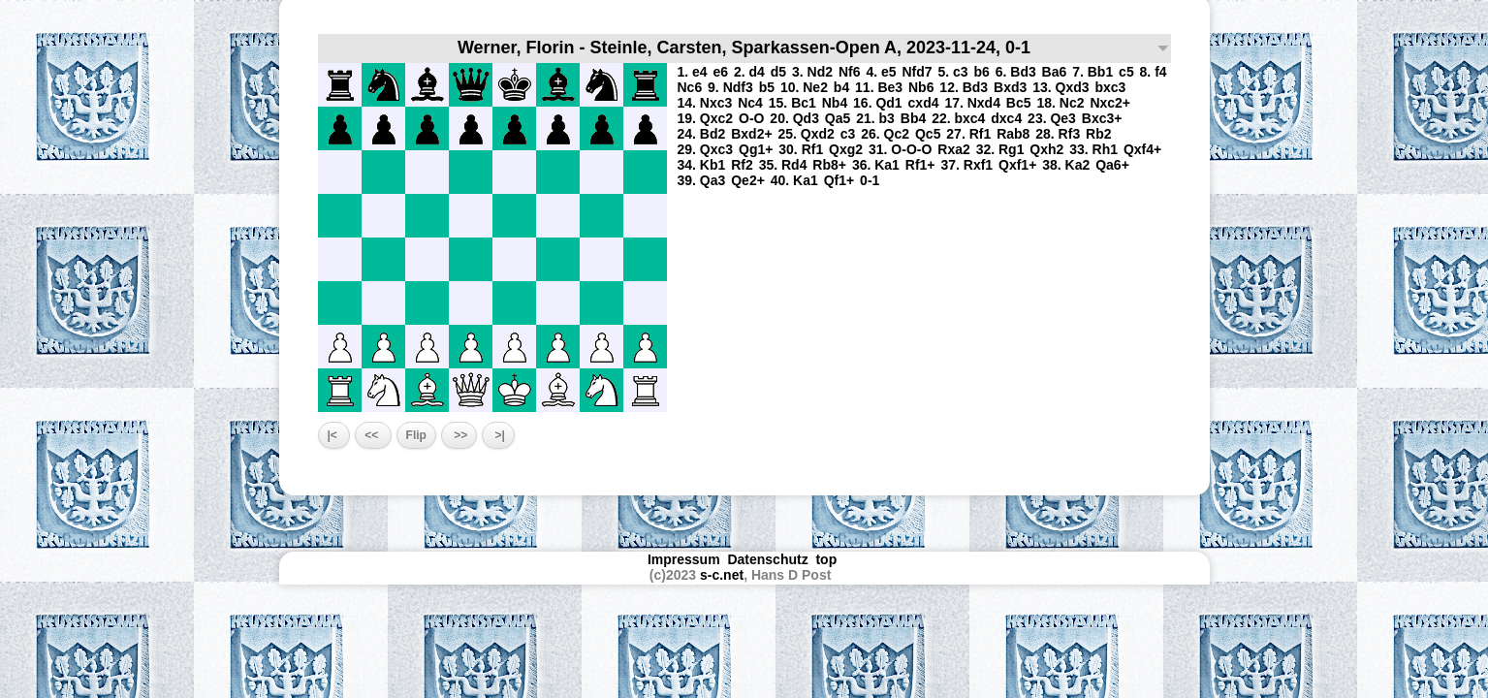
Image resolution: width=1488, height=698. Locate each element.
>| (498, 435)
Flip (416, 435)
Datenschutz (767, 559)
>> (459, 435)
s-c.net (722, 575)
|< (334, 435)
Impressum (684, 559)
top (827, 559)
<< (372, 435)
